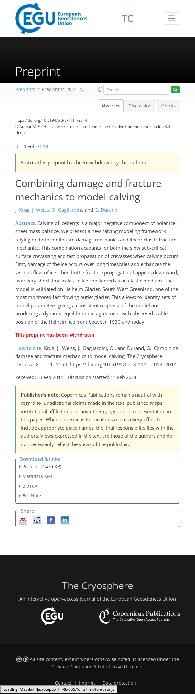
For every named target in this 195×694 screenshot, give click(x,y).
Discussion (140, 106)
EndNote (31, 496)
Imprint (87, 683)
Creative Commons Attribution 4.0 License (96, 666)
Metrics (168, 106)
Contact (63, 683)
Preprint (31, 467)
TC (127, 18)
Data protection (119, 683)
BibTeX (29, 486)
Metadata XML (37, 476)
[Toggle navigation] (171, 18)
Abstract (110, 106)
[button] (100, 89)
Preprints (25, 89)
